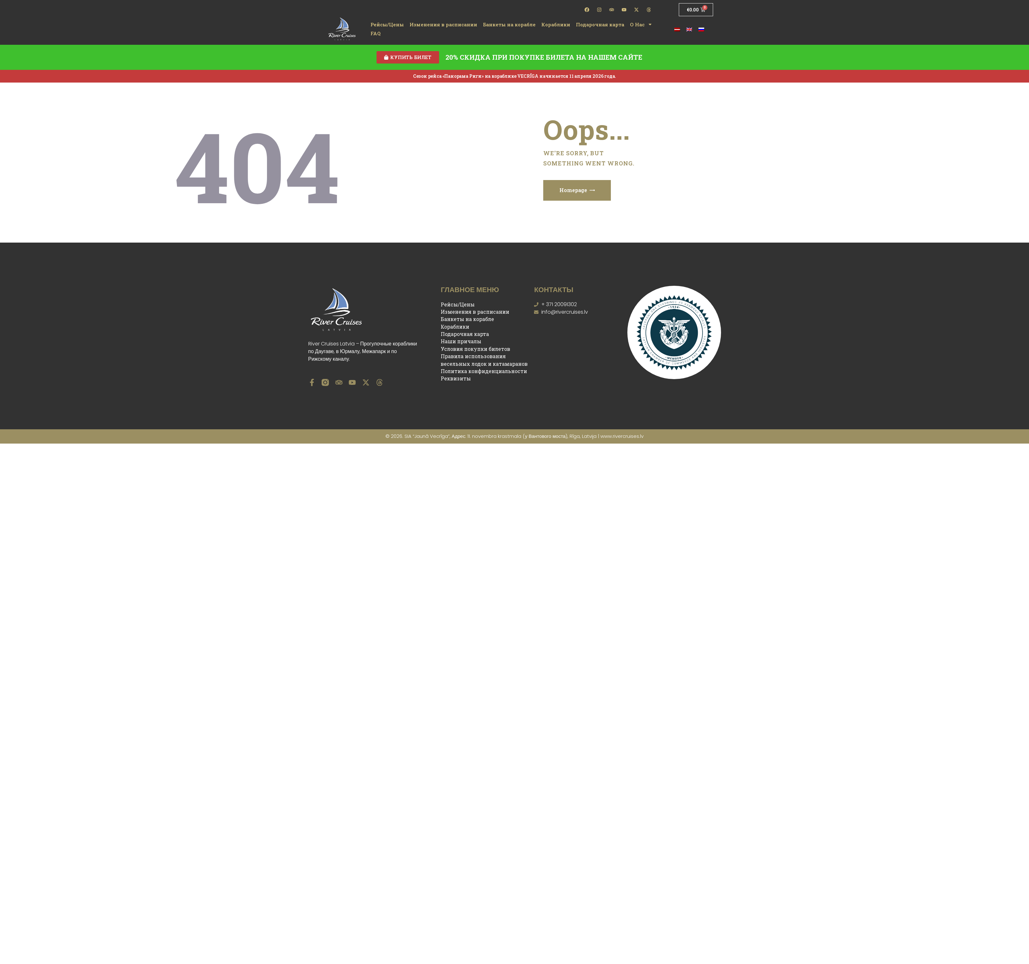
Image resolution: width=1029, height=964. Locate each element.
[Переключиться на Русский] (701, 28)
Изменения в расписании (443, 24)
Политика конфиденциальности (484, 371)
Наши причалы (461, 341)
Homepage (573, 190)
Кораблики (555, 24)
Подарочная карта (600, 24)
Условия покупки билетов (475, 348)
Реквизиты (456, 378)
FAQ (376, 33)
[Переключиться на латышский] (677, 28)
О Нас (641, 24)
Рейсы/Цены (387, 24)
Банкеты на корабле (509, 24)
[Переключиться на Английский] (689, 28)
